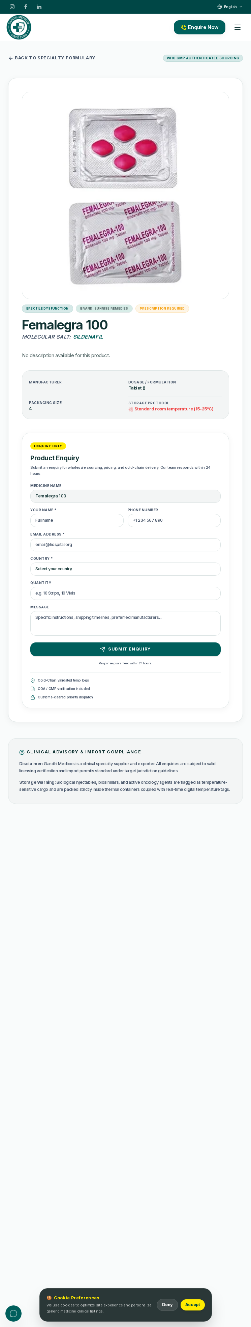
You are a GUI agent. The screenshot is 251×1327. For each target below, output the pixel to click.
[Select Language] (230, 7)
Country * (41, 558)
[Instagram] (12, 6)
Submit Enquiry (125, 649)
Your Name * (43, 510)
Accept (192, 1304)
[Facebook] (25, 6)
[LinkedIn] (39, 6)
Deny (167, 1304)
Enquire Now (200, 27)
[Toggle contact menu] (13, 1313)
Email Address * (47, 534)
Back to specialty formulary (52, 58)
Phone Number (143, 510)
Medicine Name (46, 486)
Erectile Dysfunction (47, 308)
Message (39, 607)
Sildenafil (88, 337)
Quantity (40, 583)
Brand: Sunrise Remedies (104, 308)
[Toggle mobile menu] (237, 27)
